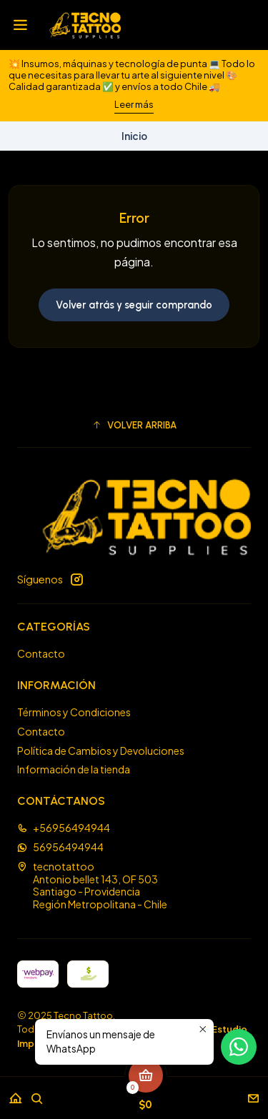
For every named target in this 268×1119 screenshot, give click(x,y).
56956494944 (60, 846)
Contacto (41, 653)
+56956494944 (63, 827)
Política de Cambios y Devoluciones (100, 750)
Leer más (134, 104)
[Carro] (146, 1093)
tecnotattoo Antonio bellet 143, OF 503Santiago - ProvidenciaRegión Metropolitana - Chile (92, 885)
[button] (134, 424)
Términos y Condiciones (74, 712)
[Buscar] (37, 1093)
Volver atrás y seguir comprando (134, 304)
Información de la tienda (73, 769)
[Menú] (20, 25)
